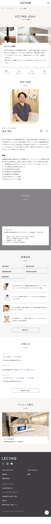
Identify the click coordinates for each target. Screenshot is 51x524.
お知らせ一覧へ (25, 390)
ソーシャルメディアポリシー (10, 492)
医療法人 (4, 500)
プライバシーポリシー (8, 484)
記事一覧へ (25, 330)
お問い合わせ (6, 478)
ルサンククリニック (7, 470)
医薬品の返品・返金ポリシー (10, 505)
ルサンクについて (32, 470)
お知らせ (4, 474)
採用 (29, 474)
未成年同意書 (7, 488)
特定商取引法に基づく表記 (9, 496)
